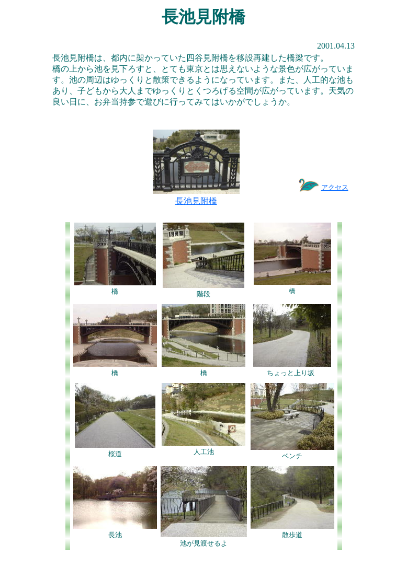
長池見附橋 (196, 200)
